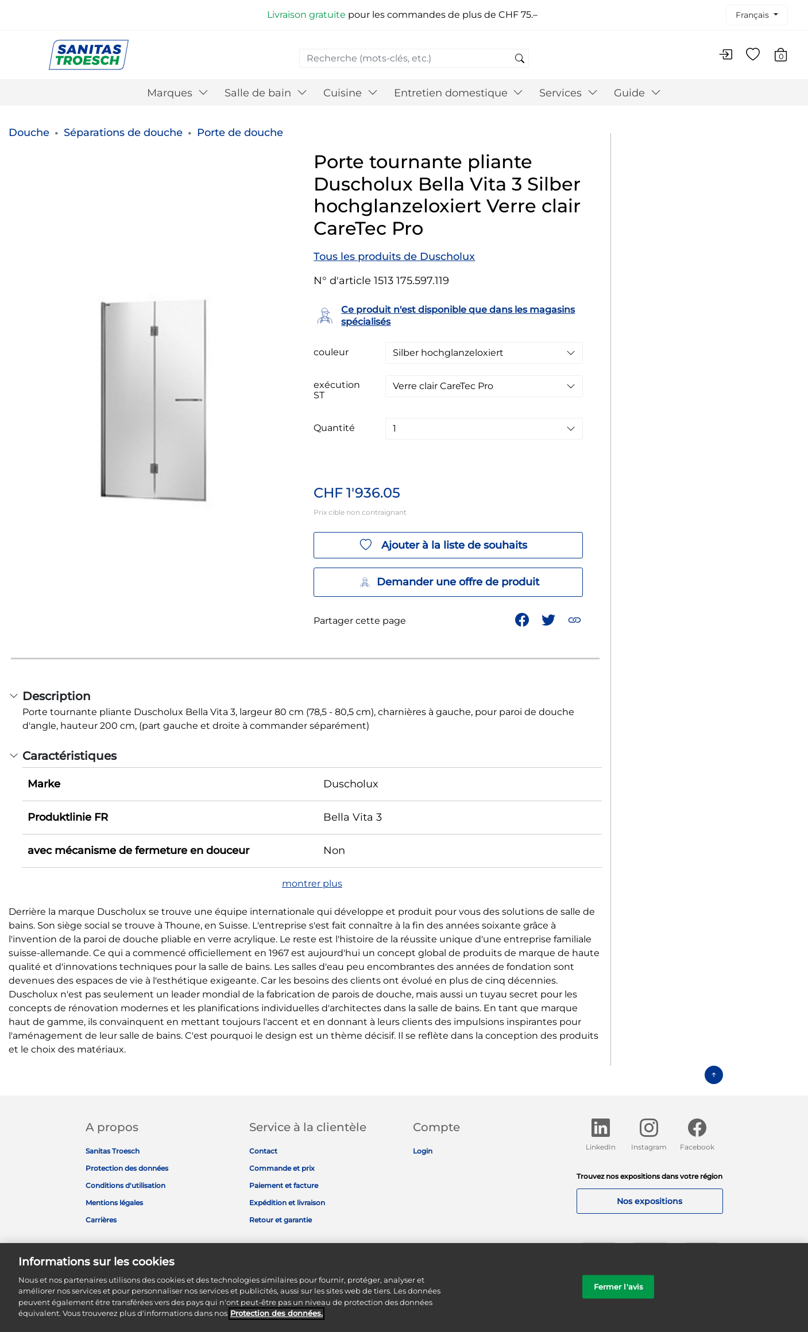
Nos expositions (649, 1201)
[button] (575, 619)
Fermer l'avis (619, 1292)
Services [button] (568, 93)
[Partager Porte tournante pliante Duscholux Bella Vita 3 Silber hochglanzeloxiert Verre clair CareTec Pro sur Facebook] (523, 619)
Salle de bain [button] (266, 93)
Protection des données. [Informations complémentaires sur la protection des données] (276, 1319)
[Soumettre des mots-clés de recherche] (519, 59)
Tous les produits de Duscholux (394, 256)
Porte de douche (240, 132)
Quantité (334, 428)
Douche (29, 132)
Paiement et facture (283, 1185)
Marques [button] (177, 93)
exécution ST (337, 390)
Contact (263, 1151)
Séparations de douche (123, 132)
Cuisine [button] (350, 93)
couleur (331, 352)
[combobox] (414, 58)
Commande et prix (282, 1168)
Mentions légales (114, 1202)
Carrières (101, 1220)
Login (422, 1151)
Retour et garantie (280, 1220)
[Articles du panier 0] (786, 56)
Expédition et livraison (287, 1202)
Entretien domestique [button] (459, 93)
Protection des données (127, 1168)
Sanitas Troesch (113, 1151)
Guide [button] (637, 93)
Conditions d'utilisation (125, 1185)
